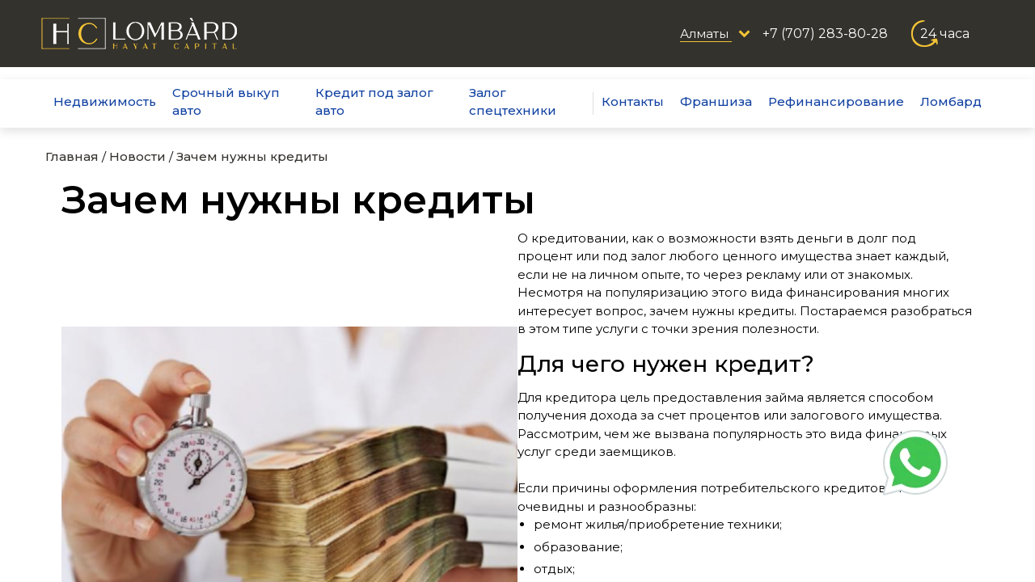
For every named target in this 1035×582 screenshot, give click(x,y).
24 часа (945, 33)
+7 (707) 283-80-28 (825, 33)
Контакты (633, 101)
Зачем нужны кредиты (252, 156)
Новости (137, 156)
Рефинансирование (836, 101)
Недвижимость (104, 101)
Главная (72, 156)
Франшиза (716, 101)
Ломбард (951, 101)
